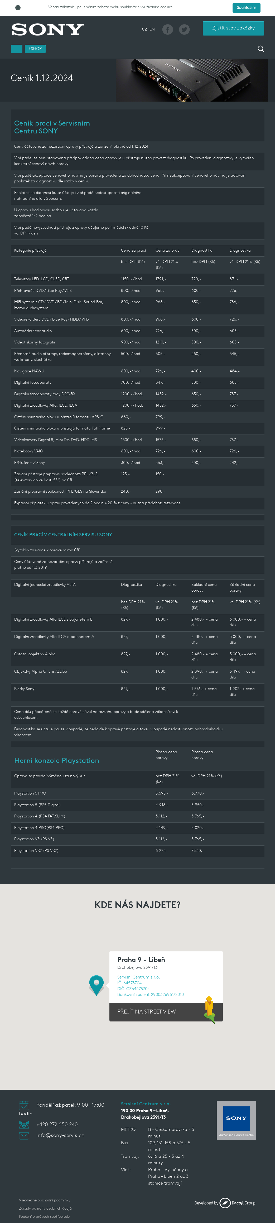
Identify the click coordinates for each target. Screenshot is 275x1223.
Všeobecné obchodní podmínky (44, 1188)
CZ (144, 17)
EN (152, 17)
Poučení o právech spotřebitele (44, 1204)
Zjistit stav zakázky (233, 15)
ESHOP (35, 36)
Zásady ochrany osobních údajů (45, 1196)
